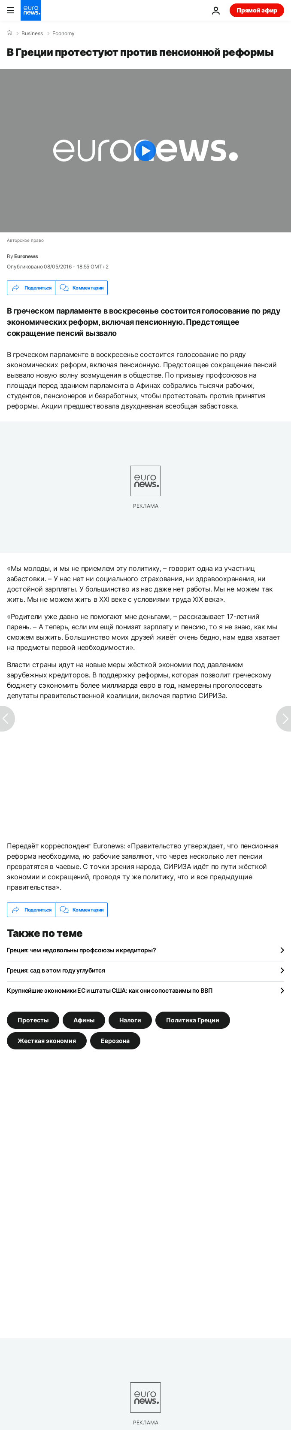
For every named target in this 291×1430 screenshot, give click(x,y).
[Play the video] (145, 150)
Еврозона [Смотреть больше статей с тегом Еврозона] (115, 1040)
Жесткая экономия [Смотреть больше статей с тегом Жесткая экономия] (47, 1040)
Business (32, 33)
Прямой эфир (256, 10)
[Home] (9, 33)
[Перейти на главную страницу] (31, 10)
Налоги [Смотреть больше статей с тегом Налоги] (130, 1020)
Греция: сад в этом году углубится (56, 970)
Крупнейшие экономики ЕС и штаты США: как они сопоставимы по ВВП (109, 990)
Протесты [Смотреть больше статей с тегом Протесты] (33, 1020)
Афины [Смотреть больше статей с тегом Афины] (83, 1020)
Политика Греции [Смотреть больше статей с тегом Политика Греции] (192, 1020)
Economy (63, 33)
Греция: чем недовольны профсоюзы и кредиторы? (81, 950)
